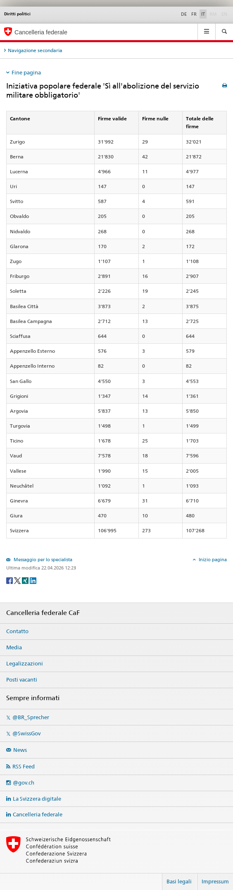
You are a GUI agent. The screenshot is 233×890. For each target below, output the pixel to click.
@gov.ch (23, 782)
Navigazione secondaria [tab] (35, 50)
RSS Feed (23, 766)
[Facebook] (10, 580)
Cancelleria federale (37, 814)
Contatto (17, 631)
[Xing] (26, 580)
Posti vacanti (21, 679)
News (20, 749)
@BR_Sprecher (30, 717)
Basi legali (179, 881)
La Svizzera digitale (37, 798)
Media (14, 647)
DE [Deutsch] (184, 14)
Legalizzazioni (24, 663)
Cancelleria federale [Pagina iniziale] (40, 32)
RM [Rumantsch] (213, 14)
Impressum (215, 881)
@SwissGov (26, 733)
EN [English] (224, 14)
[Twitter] (18, 580)
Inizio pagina (212, 559)
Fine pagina (26, 72)
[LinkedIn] (33, 580)
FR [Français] (194, 14)
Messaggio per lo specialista (42, 559)
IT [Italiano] (203, 14)
